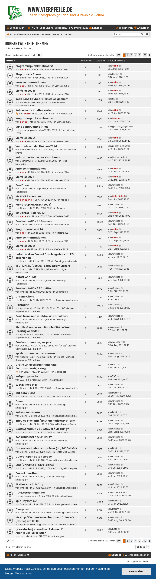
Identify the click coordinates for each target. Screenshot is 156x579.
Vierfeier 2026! (25, 90)
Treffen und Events (65, 451)
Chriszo (24, 188)
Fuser (19, 401)
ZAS (22, 379)
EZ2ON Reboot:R (26, 384)
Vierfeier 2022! (25, 246)
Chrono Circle (24, 296)
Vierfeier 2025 (65, 113)
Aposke (24, 308)
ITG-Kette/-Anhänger (30, 492)
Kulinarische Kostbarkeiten (34, 110)
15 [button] (145, 55)
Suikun (23, 77)
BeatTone (22, 185)
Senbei (24, 121)
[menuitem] (31, 28)
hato (22, 536)
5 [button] (139, 55)
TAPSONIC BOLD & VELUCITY (33, 437)
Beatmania (62, 224)
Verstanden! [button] (136, 571)
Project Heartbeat (27, 473)
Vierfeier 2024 (62, 172)
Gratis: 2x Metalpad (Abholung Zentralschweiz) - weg (36, 366)
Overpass (22, 509)
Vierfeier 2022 (61, 232)
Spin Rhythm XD (26, 501)
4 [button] (135, 55)
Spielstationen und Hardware (35, 353)
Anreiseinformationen (30, 82)
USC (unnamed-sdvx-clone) (34, 465)
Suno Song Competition (31, 126)
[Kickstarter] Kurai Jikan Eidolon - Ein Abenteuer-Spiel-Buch (40, 531)
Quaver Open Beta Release (33, 456)
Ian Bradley (144, 561)
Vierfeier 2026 (61, 69)
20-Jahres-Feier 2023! (30, 213)
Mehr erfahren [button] (23, 573)
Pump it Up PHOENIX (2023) (33, 204)
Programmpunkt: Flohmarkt (34, 66)
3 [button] (131, 55)
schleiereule (26, 496)
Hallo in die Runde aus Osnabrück (37, 157)
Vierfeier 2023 (62, 216)
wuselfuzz (25, 345)
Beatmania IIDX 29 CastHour (34, 288)
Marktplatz (60, 371)
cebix (23, 69)
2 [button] (127, 55)
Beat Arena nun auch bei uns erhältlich (41, 316)
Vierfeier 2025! (25, 138)
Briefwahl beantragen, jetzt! (34, 342)
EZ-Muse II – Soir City (29, 484)
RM (21, 102)
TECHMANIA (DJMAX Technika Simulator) (42, 266)
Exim (26, 371)
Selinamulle (26, 160)
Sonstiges (58, 536)
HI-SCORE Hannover (28, 196)
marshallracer (27, 149)
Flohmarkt (22, 305)
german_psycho (29, 130)
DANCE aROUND (25, 277)
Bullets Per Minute (27, 412)
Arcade (65, 199)
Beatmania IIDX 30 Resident (34, 221)
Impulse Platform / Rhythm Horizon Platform (45, 420)
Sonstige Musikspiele (66, 261)
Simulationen (64, 396)
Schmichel (26, 199)
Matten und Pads (66, 424)
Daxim (23, 396)
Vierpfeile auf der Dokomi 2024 (36, 146)
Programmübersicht (29, 229)
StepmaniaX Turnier (29, 74)
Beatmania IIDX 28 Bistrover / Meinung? (42, 429)
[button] (118, 55)
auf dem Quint (25, 393)
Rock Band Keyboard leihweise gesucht (42, 99)
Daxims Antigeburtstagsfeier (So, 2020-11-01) (46, 448)
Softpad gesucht (26, 376)
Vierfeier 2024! (25, 177)
